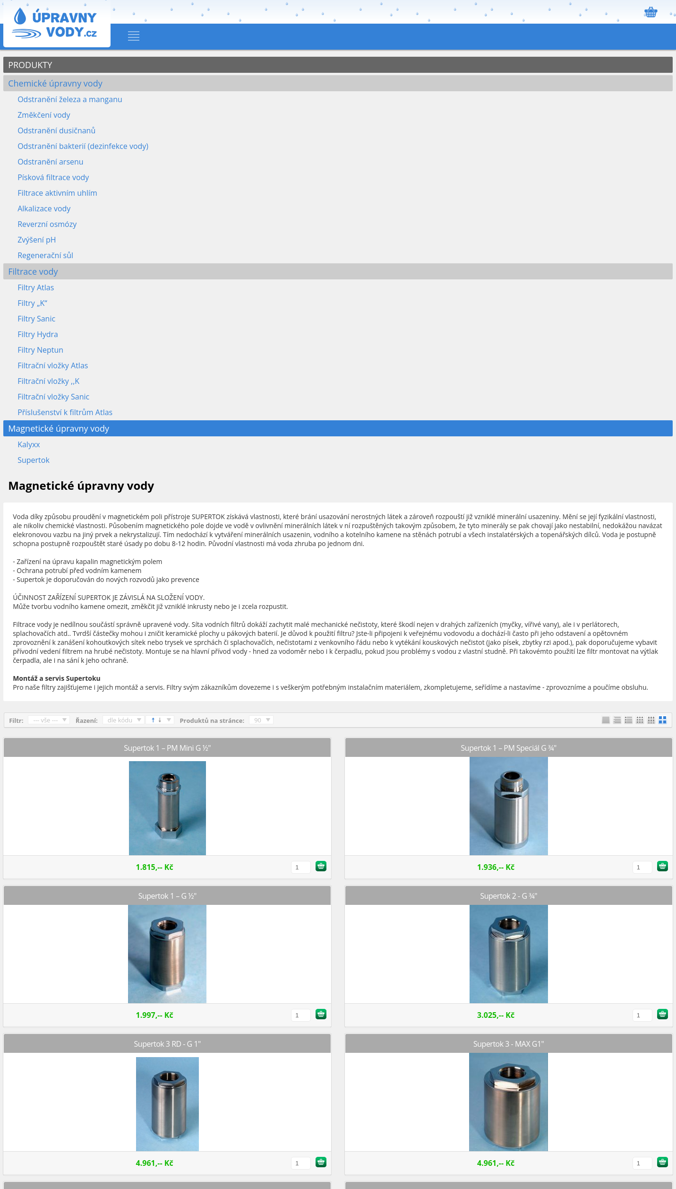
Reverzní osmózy (47, 224)
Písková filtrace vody (53, 177)
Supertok (33, 460)
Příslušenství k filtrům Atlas (64, 412)
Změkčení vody (43, 115)
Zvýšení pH (36, 239)
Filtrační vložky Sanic (53, 396)
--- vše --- (45, 720)
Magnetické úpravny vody (58, 428)
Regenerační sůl (45, 255)
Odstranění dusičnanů (56, 130)
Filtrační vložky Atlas (52, 365)
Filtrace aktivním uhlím (57, 193)
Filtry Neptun (40, 350)
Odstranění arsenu (50, 161)
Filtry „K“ (32, 303)
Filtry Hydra (37, 334)
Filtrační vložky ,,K (48, 381)
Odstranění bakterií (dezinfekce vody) (82, 146)
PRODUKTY (30, 64)
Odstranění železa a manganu (69, 99)
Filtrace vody (33, 271)
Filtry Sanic (36, 318)
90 (257, 720)
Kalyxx (28, 444)
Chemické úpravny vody (55, 83)
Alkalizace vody (43, 208)
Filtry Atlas (35, 287)
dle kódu (120, 720)
